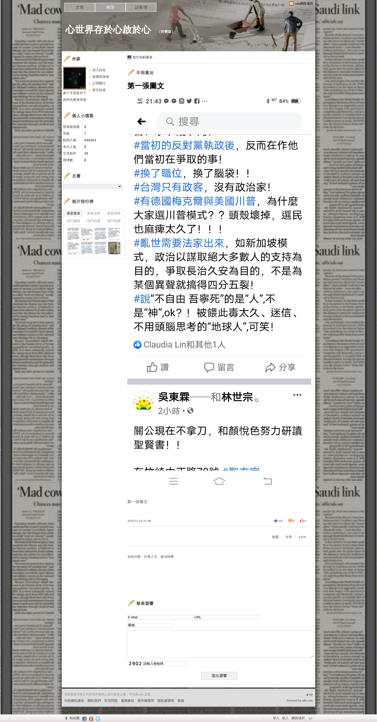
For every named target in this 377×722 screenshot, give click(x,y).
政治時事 (167, 557)
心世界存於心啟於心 (110, 29)
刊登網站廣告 (74, 701)
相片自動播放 (142, 57)
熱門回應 (93, 221)
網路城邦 (298, 718)
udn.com (307, 700)
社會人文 (150, 557)
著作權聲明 (146, 701)
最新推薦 (114, 213)
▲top (309, 694)
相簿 (110, 7)
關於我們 (94, 701)
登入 (276, 718)
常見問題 (111, 701)
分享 (288, 537)
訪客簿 (141, 7)
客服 (180, 701)
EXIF (302, 537)
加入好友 (99, 70)
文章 (80, 7)
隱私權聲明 (166, 701)
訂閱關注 (99, 83)
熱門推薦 (114, 221)
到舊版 (166, 32)
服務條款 (127, 701)
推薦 (275, 537)
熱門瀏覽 (73, 221)
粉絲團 (75, 718)
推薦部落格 (100, 77)
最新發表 (73, 213)
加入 (285, 718)
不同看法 (145, 73)
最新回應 (93, 213)
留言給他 (99, 90)
